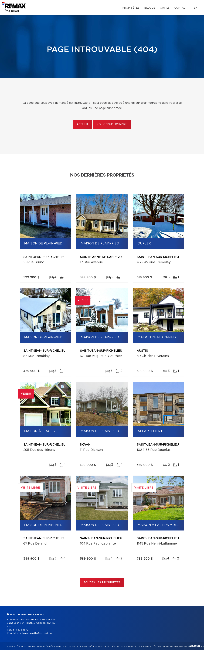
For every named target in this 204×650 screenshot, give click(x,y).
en (196, 8)
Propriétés (130, 8)
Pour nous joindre (112, 124)
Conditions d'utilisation (170, 646)
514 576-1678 (20, 630)
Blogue (149, 8)
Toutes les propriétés (102, 582)
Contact (180, 8)
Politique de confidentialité (139, 646)
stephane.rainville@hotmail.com (35, 633)
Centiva (194, 646)
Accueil (83, 124)
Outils (164, 8)
